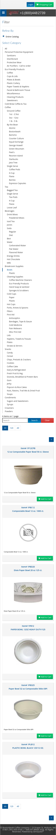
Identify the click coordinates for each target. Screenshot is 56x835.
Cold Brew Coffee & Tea (15, 104)
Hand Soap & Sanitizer (19, 287)
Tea (6, 186)
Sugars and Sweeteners (17, 401)
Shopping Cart (44, 4)
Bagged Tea (12, 190)
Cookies (10, 363)
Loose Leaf (12, 207)
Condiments (10, 397)
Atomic (12, 128)
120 (11, 428)
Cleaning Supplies (15, 276)
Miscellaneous (13, 93)
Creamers (9, 408)
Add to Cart (44, 499)
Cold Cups (11, 293)
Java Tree (13, 162)
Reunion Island (16, 155)
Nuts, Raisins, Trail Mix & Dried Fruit (23, 390)
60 (5, 428)
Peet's (12, 152)
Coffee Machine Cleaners (20, 280)
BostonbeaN (14, 131)
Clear (47, 420)
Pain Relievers (15, 328)
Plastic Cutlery (13, 83)
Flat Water (13, 249)
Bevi (9, 238)
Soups (10, 394)
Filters (10, 311)
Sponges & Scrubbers (19, 290)
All (6, 48)
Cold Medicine (15, 325)
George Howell (16, 145)
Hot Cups (11, 304)
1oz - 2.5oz (14, 114)
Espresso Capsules (17, 183)
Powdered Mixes (16, 217)
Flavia (11, 176)
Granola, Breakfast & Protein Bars (22, 376)
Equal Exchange (16, 141)
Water (9, 242)
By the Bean (12, 124)
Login (30, 4)
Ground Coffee (13, 110)
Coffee (10, 72)
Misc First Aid (15, 332)
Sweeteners (12, 100)
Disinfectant (12, 59)
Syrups (10, 404)
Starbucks (13, 159)
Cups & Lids (12, 76)
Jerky (9, 383)
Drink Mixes (12, 214)
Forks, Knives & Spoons (17, 307)
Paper (11, 297)
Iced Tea (11, 221)
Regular (12, 231)
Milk (9, 262)
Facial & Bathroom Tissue (18, 90)
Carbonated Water (17, 245)
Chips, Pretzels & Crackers (19, 359)
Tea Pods (13, 197)
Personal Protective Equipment (19, 52)
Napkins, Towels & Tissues (19, 338)
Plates (9, 342)
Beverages (9, 211)
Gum (9, 380)
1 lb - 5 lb (13, 121)
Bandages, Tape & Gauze (20, 321)
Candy (10, 352)
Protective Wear (14, 62)
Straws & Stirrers (14, 345)
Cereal (10, 356)
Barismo (13, 135)
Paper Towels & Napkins (18, 86)
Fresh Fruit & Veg (15, 373)
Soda (9, 228)
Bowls (9, 269)
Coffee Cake (12, 366)
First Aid (10, 314)
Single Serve (12, 166)
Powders (9, 411)
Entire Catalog (12, 36)
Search (34, 420)
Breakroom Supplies (14, 266)
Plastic (12, 273)
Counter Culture (16, 138)
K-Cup (12, 173)
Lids (9, 335)
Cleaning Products (15, 97)
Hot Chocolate (13, 259)
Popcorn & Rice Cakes (17, 387)
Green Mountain (16, 148)
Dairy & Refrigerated (16, 369)
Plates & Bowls (13, 79)
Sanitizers (11, 55)
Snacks (8, 349)
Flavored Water (16, 252)
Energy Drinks (13, 256)
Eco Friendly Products (15, 69)
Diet (11, 235)
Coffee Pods (14, 169)
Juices (9, 224)
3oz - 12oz (13, 117)
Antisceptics (14, 318)
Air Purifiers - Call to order (19, 65)
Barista (12, 180)
